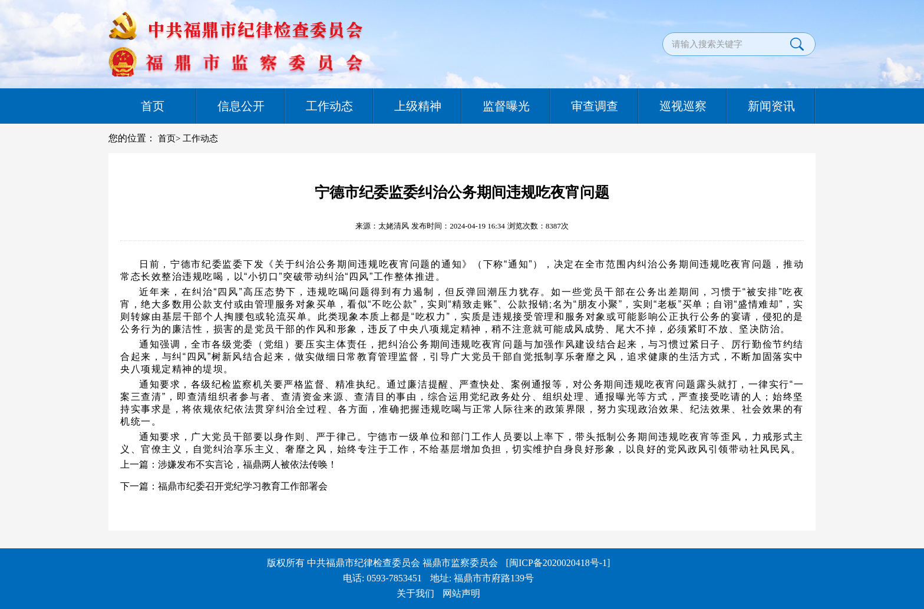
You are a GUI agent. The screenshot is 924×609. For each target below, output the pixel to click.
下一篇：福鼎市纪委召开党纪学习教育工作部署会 (224, 486)
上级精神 (417, 106)
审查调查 (594, 106)
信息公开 (241, 106)
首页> (169, 138)
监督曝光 (506, 106)
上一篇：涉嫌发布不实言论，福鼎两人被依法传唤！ (228, 464)
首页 (152, 106)
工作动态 (329, 106)
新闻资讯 (771, 106)
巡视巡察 (683, 106)
